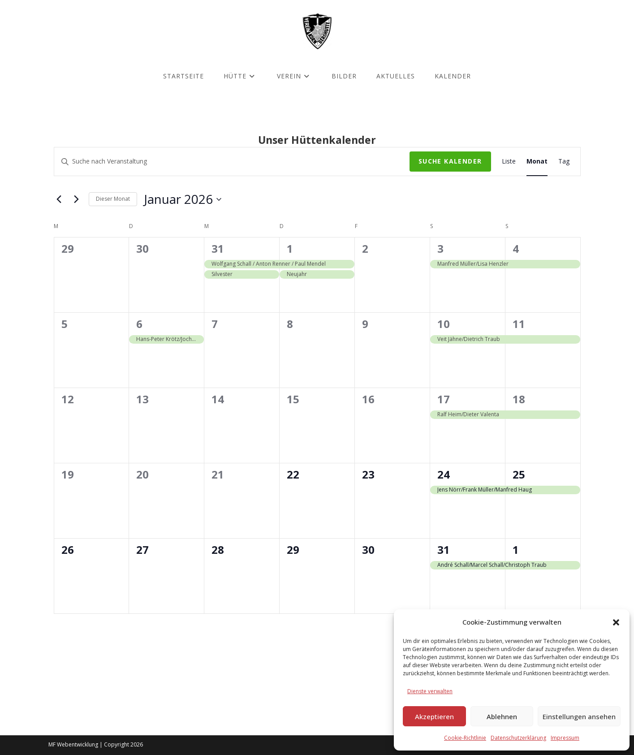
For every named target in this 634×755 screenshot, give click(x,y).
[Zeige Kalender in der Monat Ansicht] (537, 161)
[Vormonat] (59, 199)
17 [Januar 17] (443, 399)
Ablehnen (502, 716)
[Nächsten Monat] (76, 199)
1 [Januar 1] (290, 248)
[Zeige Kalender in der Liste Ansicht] (509, 161)
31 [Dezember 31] (217, 248)
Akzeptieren (434, 716)
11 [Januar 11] (519, 323)
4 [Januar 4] (516, 248)
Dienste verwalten (430, 691)
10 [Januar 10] (443, 323)
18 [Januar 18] (519, 399)
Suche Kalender (450, 161)
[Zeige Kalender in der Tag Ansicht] (563, 161)
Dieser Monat (113, 199)
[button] (616, 622)
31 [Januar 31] (443, 549)
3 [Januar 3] (440, 248)
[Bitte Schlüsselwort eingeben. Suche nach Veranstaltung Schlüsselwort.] (232, 161)
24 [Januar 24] (443, 474)
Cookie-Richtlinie (465, 738)
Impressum (565, 738)
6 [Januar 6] (139, 323)
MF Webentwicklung (73, 744)
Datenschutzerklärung (518, 738)
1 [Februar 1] (516, 549)
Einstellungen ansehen (579, 716)
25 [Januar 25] (519, 474)
